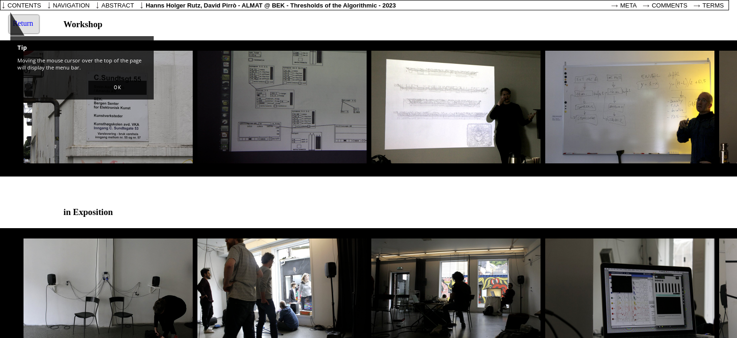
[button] (117, 88)
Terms (713, 5)
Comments (670, 5)
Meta (628, 5)
